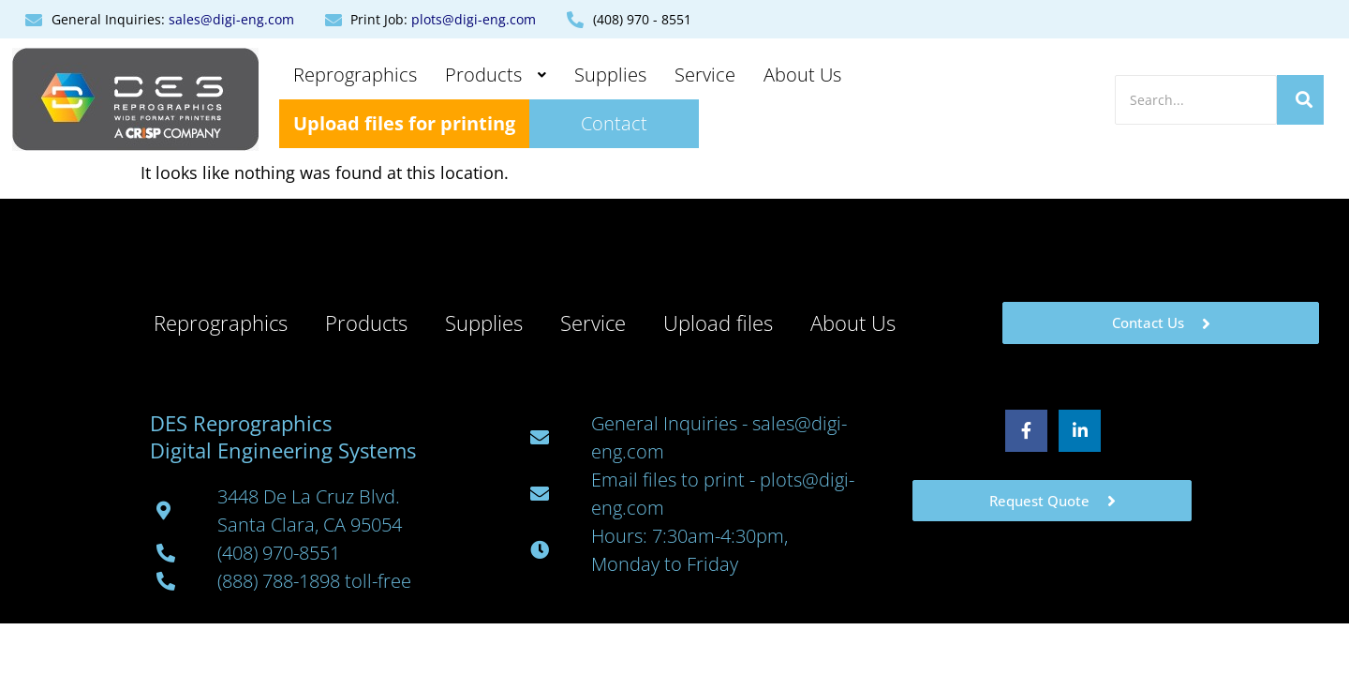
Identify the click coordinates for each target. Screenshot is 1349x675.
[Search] (1196, 100)
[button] (495, 75)
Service (704, 74)
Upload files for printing (404, 123)
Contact (614, 123)
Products (495, 74)
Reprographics (355, 74)
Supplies (610, 74)
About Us (802, 74)
